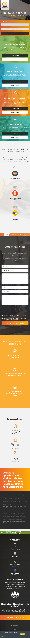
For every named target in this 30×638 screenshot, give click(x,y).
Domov (15, 627)
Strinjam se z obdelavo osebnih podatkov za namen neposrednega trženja (15, 319)
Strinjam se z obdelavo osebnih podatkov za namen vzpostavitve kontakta (15, 316)
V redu (22, 634)
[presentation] (12, 309)
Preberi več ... (3, 636)
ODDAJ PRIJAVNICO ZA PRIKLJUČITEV (15, 323)
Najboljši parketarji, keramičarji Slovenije (15, 586)
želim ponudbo (15, 55)
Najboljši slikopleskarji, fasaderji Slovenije (15, 582)
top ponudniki (15, 59)
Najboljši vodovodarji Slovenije (15, 588)
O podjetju (15, 629)
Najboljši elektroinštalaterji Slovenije (15, 584)
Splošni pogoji (15, 631)
